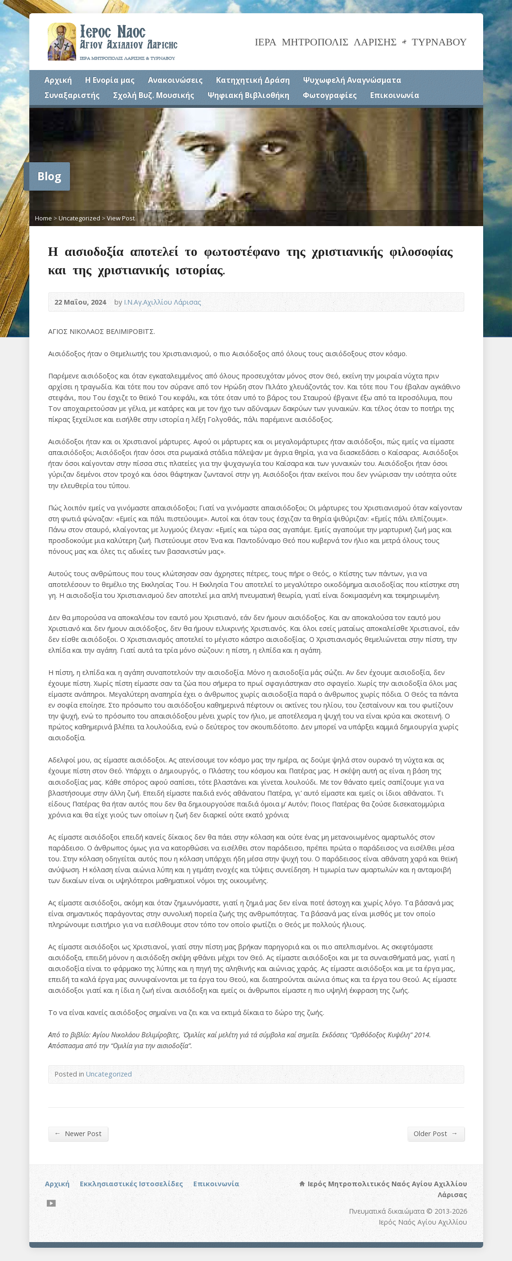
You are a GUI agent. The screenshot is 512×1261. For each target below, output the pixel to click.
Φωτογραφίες (330, 95)
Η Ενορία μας (110, 80)
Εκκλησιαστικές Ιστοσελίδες (131, 1183)
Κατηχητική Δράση (253, 80)
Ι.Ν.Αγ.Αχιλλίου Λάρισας (162, 302)
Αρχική (58, 80)
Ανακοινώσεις (175, 80)
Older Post (436, 1133)
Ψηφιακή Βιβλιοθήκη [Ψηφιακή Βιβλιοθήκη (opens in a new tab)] (248, 95)
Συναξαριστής (72, 95)
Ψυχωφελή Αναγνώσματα (352, 80)
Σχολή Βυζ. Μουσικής (153, 95)
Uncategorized (79, 218)
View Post (121, 218)
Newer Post (78, 1133)
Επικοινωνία (394, 95)
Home (43, 218)
